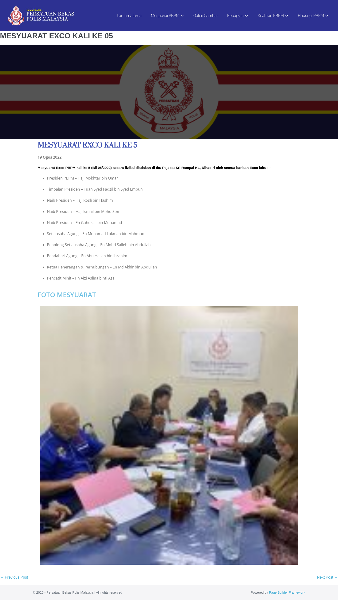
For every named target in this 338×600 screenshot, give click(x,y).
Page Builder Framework (287, 592)
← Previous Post (14, 577)
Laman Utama (129, 15)
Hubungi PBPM (313, 15)
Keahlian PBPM (273, 15)
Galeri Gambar (205, 15)
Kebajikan (237, 15)
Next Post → (327, 577)
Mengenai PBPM (167, 15)
